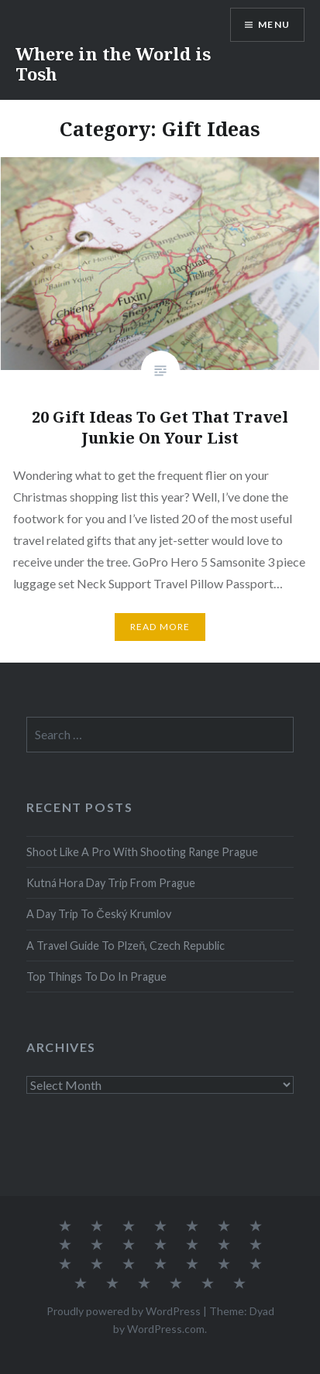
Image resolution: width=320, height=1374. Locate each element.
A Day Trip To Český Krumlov (98, 913)
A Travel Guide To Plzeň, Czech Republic (125, 945)
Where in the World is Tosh (113, 63)
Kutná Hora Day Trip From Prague (110, 882)
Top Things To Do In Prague (96, 976)
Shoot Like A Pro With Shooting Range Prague (142, 851)
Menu (274, 24)
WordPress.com (166, 1328)
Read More (160, 626)
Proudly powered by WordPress (123, 1310)
